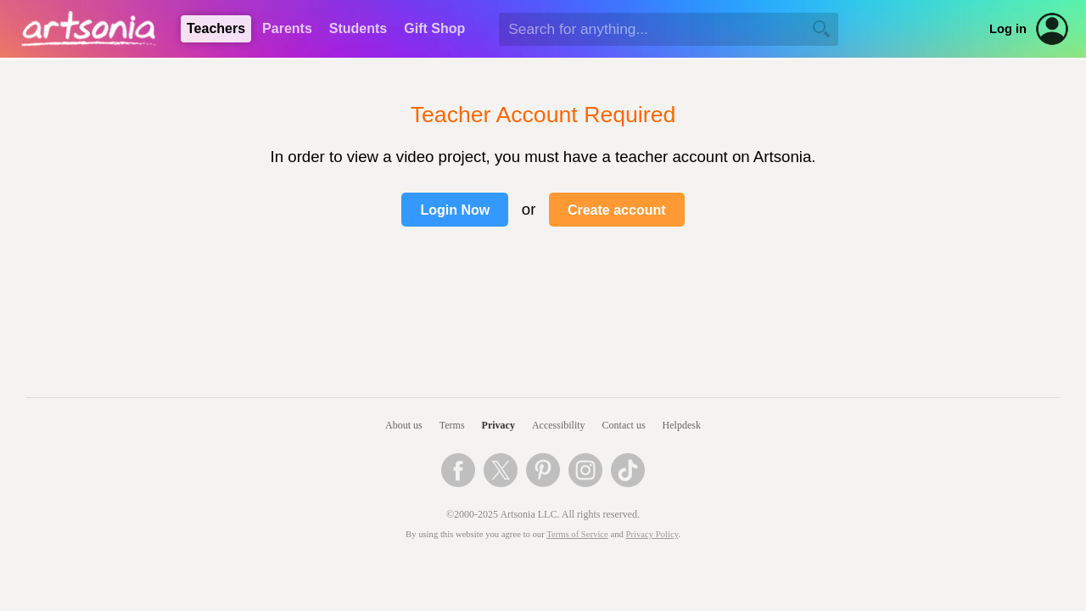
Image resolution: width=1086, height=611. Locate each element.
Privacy (498, 425)
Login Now (455, 210)
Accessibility (558, 425)
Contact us (624, 425)
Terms (452, 425)
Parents (287, 28)
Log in (1008, 29)
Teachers (216, 28)
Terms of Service (577, 534)
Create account (617, 210)
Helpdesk (682, 425)
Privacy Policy (652, 534)
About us (404, 425)
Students (358, 28)
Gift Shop (434, 28)
